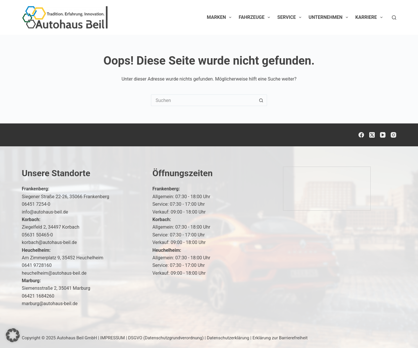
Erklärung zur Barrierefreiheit (280, 337)
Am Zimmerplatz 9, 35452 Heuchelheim (62, 257)
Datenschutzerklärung (228, 337)
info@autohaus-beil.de (45, 212)
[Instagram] (393, 135)
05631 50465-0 (37, 235)
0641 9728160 (37, 265)
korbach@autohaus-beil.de (49, 242)
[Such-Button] (261, 100)
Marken (220, 17)
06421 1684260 (38, 296)
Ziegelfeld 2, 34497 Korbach (50, 227)
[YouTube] (382, 135)
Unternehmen (329, 17)
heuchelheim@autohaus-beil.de (54, 273)
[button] (13, 335)
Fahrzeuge (255, 17)
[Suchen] (394, 17)
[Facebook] (361, 135)
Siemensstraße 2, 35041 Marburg (56, 288)
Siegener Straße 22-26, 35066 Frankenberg (65, 196)
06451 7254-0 (36, 204)
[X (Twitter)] (372, 135)
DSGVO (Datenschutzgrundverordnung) (165, 337)
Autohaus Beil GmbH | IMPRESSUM (91, 337)
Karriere (370, 17)
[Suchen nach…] (203, 100)
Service (290, 17)
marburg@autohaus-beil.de (50, 303)
